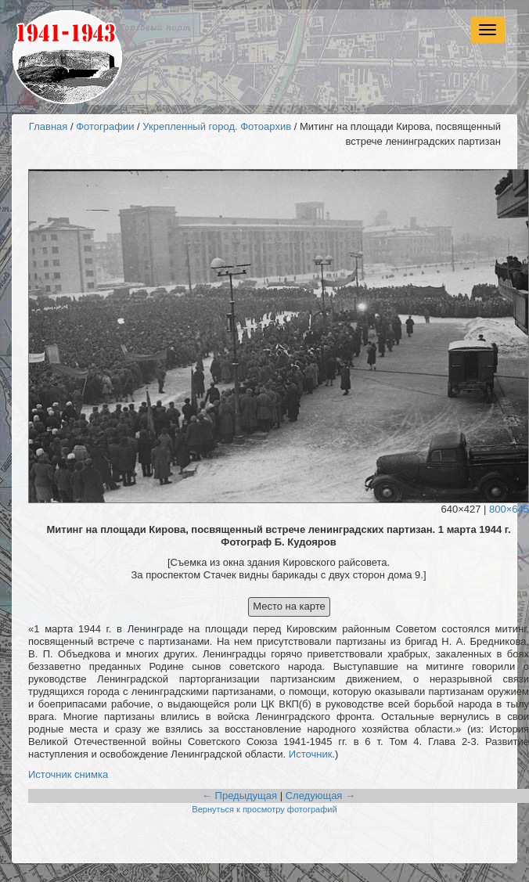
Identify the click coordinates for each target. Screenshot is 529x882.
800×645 (509, 509)
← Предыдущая (239, 795)
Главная (48, 126)
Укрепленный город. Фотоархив (216, 126)
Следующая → (320, 795)
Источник (311, 754)
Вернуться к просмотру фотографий (264, 809)
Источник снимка (68, 774)
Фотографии (105, 126)
